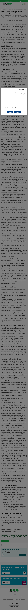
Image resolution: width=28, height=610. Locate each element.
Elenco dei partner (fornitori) (6, 108)
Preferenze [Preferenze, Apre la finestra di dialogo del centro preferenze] (10, 112)
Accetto (17, 112)
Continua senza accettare (22, 89)
